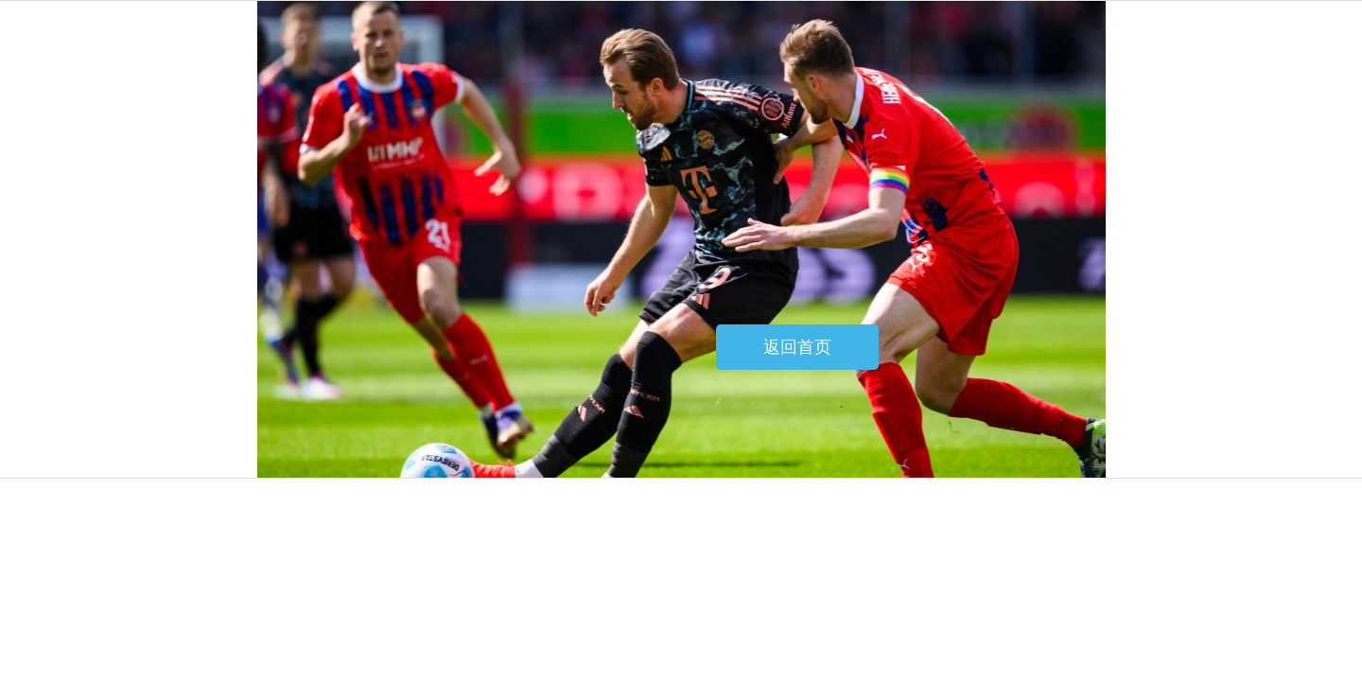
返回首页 (797, 347)
